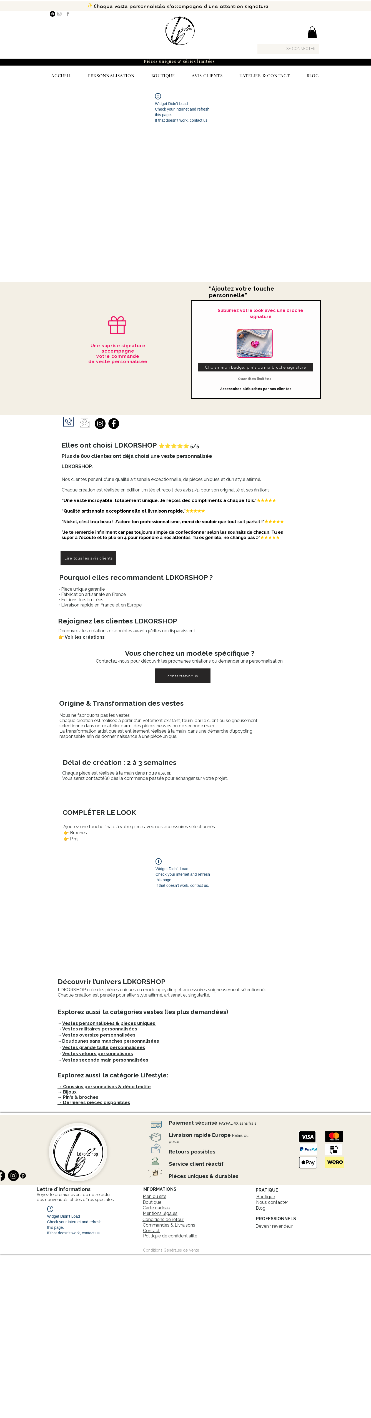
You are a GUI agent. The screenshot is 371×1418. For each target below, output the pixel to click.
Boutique (152, 1202)
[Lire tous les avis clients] (88, 558)
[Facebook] (68, 14)
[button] (312, 32)
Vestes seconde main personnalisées (105, 1060)
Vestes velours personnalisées (97, 1053)
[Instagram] (59, 14)
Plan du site (154, 1196)
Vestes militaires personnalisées (99, 1029)
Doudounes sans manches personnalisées (110, 1041)
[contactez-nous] (182, 675)
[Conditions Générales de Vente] (171, 1250)
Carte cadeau (156, 1207)
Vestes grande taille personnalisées (103, 1047)
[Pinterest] (52, 14)
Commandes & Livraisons (169, 1225)
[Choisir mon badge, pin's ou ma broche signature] (255, 367)
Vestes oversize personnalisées (99, 1035)
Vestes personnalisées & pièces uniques (109, 1023)
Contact (151, 1230)
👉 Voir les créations (81, 637)
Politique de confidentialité (170, 1236)
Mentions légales (160, 1213)
